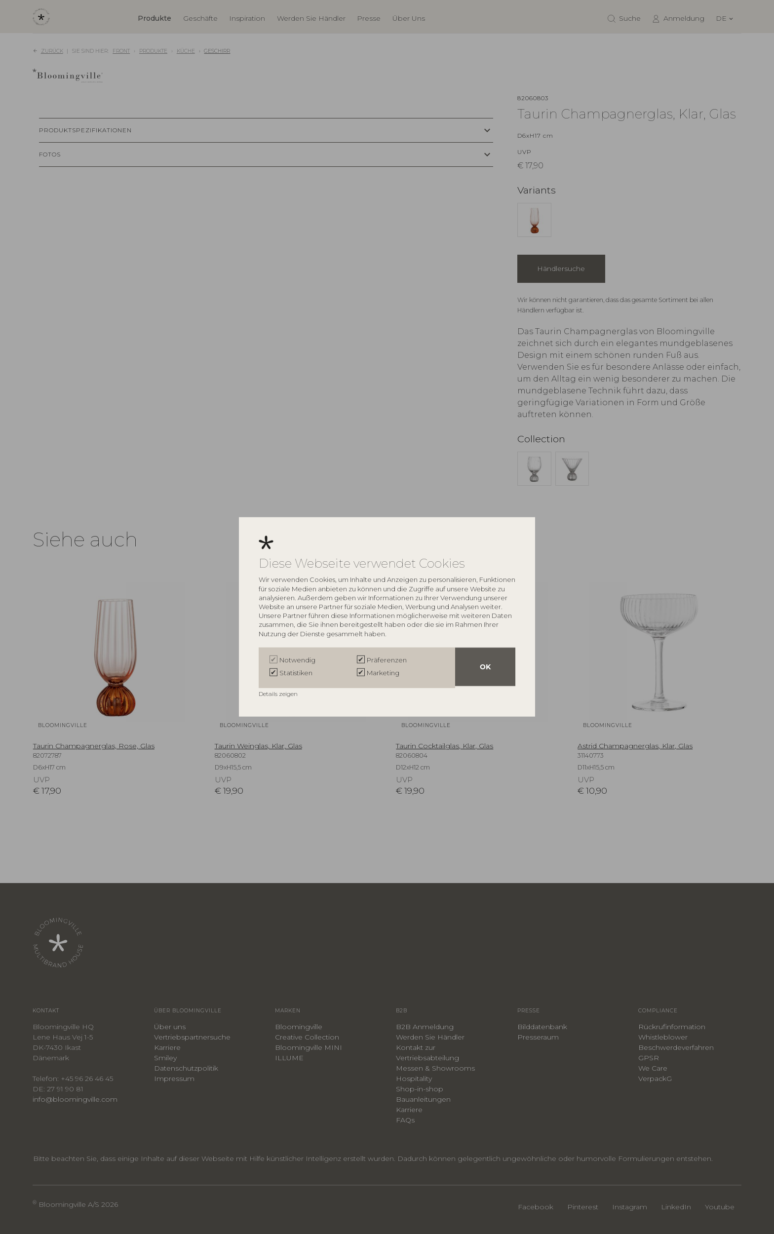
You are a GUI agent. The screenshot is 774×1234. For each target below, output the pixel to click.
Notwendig (297, 661)
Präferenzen (387, 661)
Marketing (383, 673)
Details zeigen (279, 692)
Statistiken (295, 673)
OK (485, 667)
